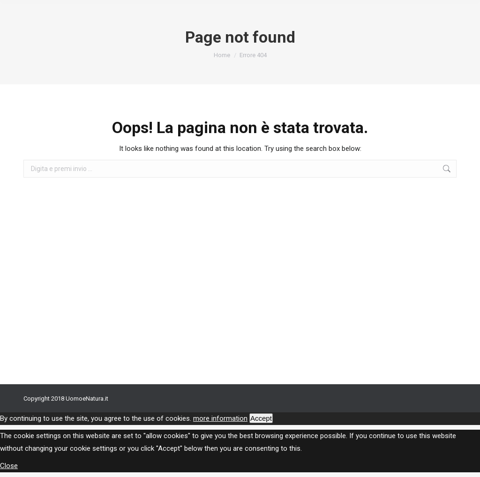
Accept (261, 418)
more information (220, 418)
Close (9, 466)
